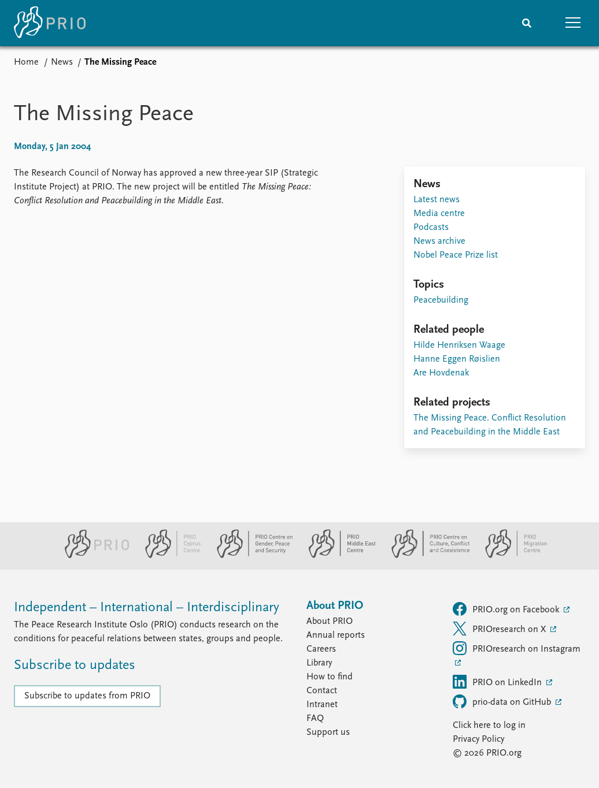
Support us (328, 732)
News (62, 62)
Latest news (436, 200)
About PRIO (329, 621)
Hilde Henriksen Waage (459, 345)
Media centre (439, 213)
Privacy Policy (478, 739)
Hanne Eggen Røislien (456, 359)
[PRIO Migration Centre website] (510, 555)
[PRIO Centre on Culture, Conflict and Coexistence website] (426, 555)
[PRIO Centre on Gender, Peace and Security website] (250, 555)
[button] (573, 23)
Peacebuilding (440, 300)
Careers (321, 649)
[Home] (50, 23)
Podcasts (431, 227)
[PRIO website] (92, 555)
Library (319, 663)
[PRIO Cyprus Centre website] (168, 555)
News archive (439, 241)
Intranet (322, 704)
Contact (321, 691)
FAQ (315, 718)
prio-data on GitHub (503, 701)
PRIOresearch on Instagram (516, 648)
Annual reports (335, 635)
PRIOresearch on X (500, 628)
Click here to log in (489, 725)
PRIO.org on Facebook (507, 609)
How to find (329, 677)
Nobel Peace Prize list (455, 255)
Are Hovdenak (441, 373)
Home (26, 62)
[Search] (527, 23)
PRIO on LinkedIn (498, 682)
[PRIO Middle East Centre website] (337, 555)
